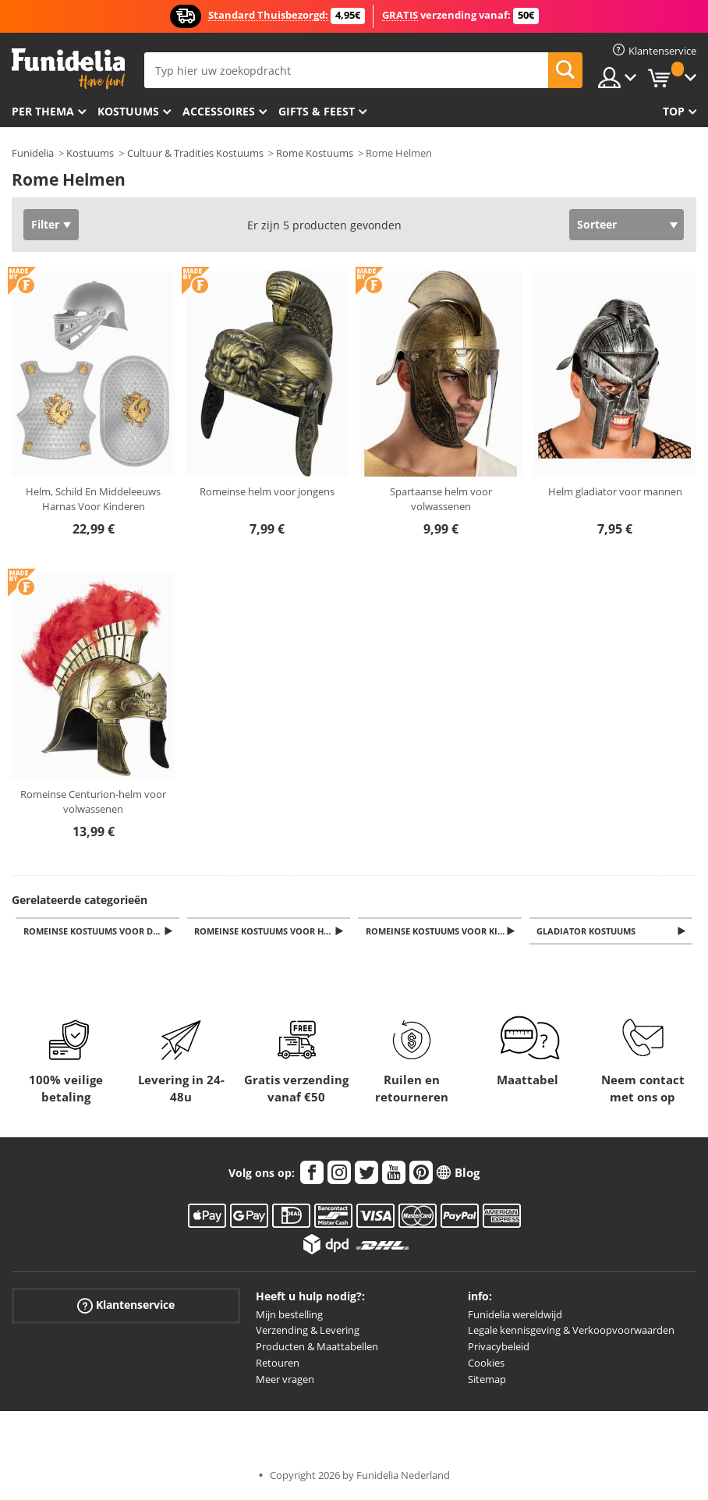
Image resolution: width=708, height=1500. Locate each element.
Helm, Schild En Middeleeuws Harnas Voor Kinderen (93, 499)
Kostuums (128, 111)
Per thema (43, 111)
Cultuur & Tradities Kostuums (195, 153)
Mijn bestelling (289, 1316)
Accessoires (218, 111)
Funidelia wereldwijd (515, 1316)
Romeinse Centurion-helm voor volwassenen (93, 802)
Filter (45, 224)
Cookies (486, 1364)
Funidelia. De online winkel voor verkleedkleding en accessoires (68, 69)
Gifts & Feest (316, 111)
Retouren (277, 1364)
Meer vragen (285, 1381)
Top (674, 111)
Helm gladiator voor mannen (615, 491)
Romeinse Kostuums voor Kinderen (445, 932)
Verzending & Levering (307, 1331)
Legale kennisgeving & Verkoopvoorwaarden (571, 1331)
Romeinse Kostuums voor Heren (273, 932)
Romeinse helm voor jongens (267, 491)
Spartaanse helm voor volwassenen (441, 499)
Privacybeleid (498, 1348)
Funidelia (33, 153)
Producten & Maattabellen (317, 1348)
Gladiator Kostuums (589, 932)
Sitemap (487, 1381)
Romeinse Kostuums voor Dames (102, 932)
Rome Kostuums (314, 153)
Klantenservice (126, 1306)
